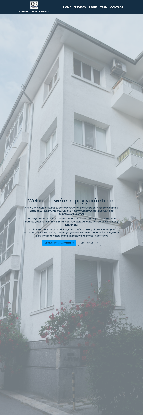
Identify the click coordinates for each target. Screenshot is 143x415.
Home (67, 7)
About (93, 7)
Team (104, 7)
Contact (116, 7)
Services (80, 7)
